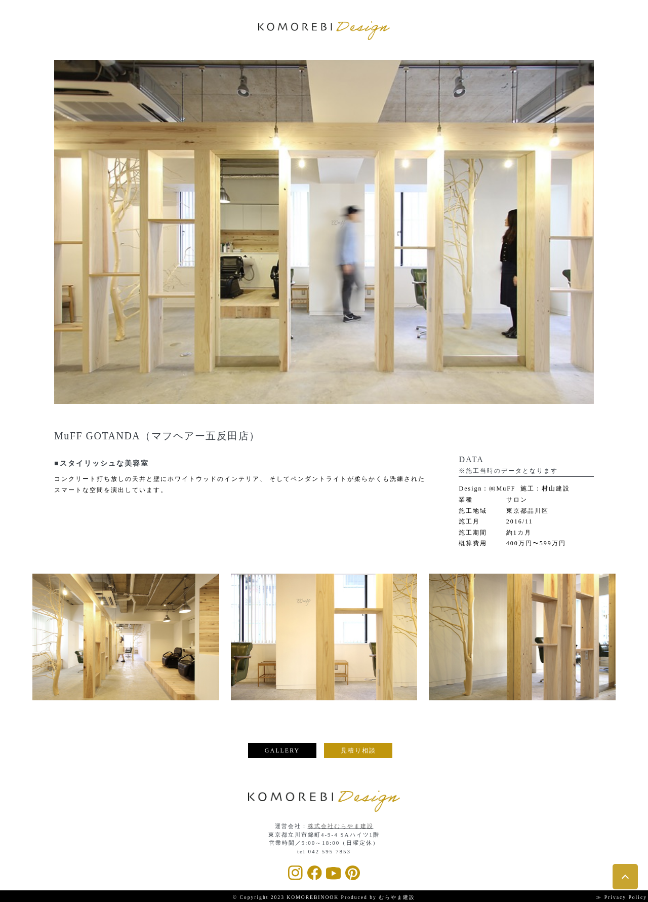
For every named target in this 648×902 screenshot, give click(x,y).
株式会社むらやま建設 (341, 826)
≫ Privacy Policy (621, 897)
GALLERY (282, 750)
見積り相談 (358, 750)
